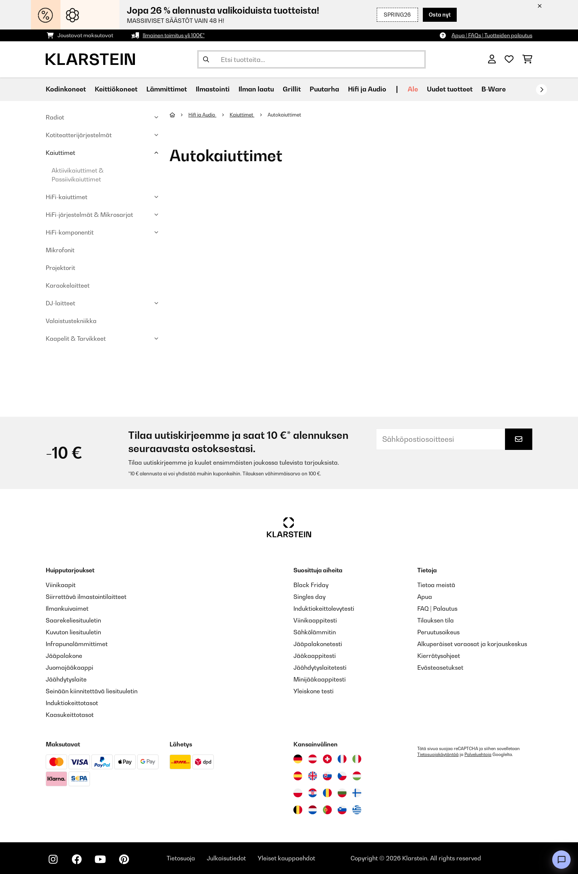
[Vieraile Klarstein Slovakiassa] (327, 775)
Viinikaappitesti (315, 620)
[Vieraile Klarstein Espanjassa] (297, 775)
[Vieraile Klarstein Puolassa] (297, 792)
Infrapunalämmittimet (77, 644)
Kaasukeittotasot (70, 714)
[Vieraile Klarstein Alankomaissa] (312, 809)
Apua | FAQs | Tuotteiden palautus (492, 35)
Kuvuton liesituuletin (73, 632)
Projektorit (60, 267)
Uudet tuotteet (450, 89)
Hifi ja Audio (202, 115)
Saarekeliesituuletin (73, 620)
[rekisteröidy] (541, 89)
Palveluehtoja (477, 754)
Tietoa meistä (436, 585)
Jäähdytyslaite (66, 679)
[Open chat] (561, 859)
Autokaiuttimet (285, 115)
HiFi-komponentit (70, 232)
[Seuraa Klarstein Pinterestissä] (123, 859)
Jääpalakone (64, 655)
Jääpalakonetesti (317, 644)
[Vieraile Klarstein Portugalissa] (327, 809)
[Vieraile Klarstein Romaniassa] (327, 792)
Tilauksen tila (435, 620)
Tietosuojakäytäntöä (438, 754)
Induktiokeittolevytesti (323, 608)
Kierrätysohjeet (438, 655)
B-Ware (493, 89)
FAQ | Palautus (437, 608)
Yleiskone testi (313, 691)
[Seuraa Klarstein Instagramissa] (53, 859)
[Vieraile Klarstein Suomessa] (356, 792)
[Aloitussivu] (179, 115)
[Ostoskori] (527, 59)
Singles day (309, 596)
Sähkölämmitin (314, 632)
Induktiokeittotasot (72, 703)
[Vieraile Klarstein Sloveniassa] (342, 809)
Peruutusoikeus (438, 632)
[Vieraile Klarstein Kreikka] (356, 810)
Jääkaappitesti (314, 655)
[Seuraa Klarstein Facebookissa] (76, 859)
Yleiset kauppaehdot (286, 858)
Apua (424, 596)
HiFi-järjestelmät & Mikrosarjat (89, 214)
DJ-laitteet (60, 303)
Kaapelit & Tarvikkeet (76, 338)
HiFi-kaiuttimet (66, 197)
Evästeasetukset (440, 667)
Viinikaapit (61, 585)
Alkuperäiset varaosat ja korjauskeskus (472, 644)
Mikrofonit (60, 250)
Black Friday (310, 585)
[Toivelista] (509, 59)
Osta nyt (440, 14)
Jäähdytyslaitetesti (320, 667)
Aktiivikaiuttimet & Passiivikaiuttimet (78, 175)
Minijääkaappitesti (319, 679)
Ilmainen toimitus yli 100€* (174, 35)
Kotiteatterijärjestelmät (79, 135)
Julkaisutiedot (226, 858)
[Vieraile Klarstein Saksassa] (297, 759)
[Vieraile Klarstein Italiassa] (356, 759)
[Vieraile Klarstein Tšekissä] (342, 775)
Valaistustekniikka (71, 321)
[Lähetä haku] (206, 59)
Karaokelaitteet (68, 285)
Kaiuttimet (60, 152)
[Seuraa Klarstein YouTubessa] (100, 859)
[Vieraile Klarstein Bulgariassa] (342, 792)
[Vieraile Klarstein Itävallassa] (312, 759)
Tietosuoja (181, 858)
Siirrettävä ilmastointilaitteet (86, 596)
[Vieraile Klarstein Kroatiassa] (312, 792)
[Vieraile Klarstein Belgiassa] (297, 809)
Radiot (55, 117)
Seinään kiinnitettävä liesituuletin (91, 691)
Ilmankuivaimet (67, 608)
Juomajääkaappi (69, 667)
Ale (413, 89)
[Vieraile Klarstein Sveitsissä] (327, 759)
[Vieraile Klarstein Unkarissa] (356, 775)
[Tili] (492, 59)
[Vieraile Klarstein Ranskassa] (342, 759)
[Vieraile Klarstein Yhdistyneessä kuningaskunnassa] (312, 775)
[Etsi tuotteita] (311, 59)
